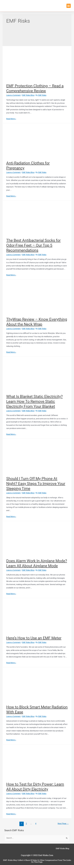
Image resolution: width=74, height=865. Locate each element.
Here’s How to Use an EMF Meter (33, 638)
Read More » (11, 119)
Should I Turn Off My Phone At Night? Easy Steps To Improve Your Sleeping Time (35, 483)
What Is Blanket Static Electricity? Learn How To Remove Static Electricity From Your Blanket (34, 401)
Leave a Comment (13, 95)
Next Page (63, 823)
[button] (68, 6)
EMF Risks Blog (28, 95)
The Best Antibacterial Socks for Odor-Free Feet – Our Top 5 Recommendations (33, 245)
